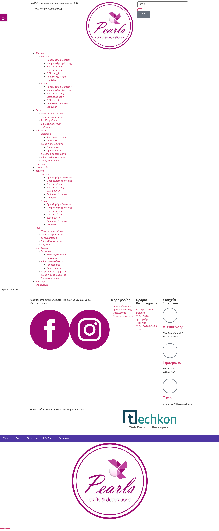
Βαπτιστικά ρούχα (56, 70)
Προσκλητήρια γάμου (52, 117)
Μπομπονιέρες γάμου (52, 113)
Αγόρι (44, 83)
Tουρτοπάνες (53, 147)
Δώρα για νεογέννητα (52, 144)
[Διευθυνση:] (170, 315)
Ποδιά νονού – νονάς (57, 76)
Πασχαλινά (52, 140)
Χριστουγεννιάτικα (56, 137)
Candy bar (52, 80)
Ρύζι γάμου (46, 127)
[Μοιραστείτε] (13, 526)
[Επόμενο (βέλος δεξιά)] (7, 529)
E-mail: (169, 398)
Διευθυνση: (173, 327)
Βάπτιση (39, 53)
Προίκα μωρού (54, 150)
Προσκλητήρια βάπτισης (59, 60)
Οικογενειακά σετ (50, 160)
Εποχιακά (46, 134)
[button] (3, 17)
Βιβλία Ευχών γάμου (51, 123)
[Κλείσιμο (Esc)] (18, 526)
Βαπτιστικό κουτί (55, 66)
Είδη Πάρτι (41, 164)
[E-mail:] (170, 386)
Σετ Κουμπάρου (49, 120)
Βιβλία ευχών (53, 73)
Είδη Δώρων (41, 130)
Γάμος (38, 110)
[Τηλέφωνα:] (170, 350)
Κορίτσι (45, 56)
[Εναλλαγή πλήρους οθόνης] (7, 526)
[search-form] (162, 4)
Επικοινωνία (41, 167)
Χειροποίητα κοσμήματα (53, 154)
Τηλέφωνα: (172, 362)
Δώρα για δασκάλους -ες (53, 157)
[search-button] (139, 9)
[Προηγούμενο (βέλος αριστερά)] (2, 529)
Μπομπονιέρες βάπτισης (59, 63)
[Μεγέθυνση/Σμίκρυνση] (2, 526)
